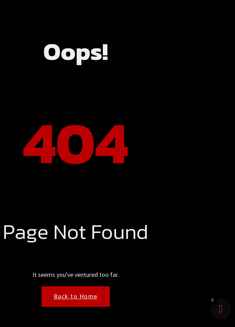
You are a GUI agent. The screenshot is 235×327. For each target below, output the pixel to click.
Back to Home (76, 296)
